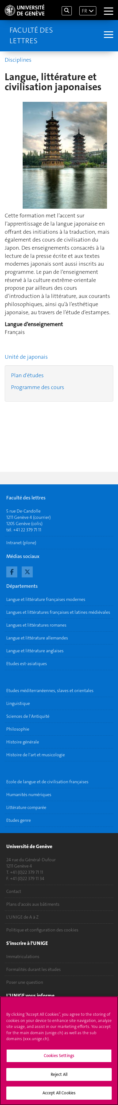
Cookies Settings (59, 1059)
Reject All (59, 1078)
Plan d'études (27, 375)
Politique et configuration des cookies (42, 930)
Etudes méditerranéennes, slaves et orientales (49, 690)
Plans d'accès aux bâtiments (32, 904)
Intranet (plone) (21, 542)
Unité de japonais (26, 357)
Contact (13, 891)
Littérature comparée (26, 807)
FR (84, 11)
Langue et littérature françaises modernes (45, 599)
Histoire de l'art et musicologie (35, 755)
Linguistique (18, 703)
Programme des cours (37, 387)
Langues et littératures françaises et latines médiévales (58, 612)
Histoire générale (22, 742)
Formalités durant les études (33, 969)
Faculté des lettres (31, 35)
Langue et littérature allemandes (37, 638)
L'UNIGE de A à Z (22, 917)
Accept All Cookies (59, 1097)
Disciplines (18, 60)
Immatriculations (22, 956)
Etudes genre (18, 820)
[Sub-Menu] (107, 35)
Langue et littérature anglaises (35, 651)
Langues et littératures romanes (36, 625)
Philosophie (17, 729)
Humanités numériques (28, 794)
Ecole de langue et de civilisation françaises (47, 781)
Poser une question (24, 982)
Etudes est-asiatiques (26, 663)
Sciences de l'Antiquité (27, 716)
